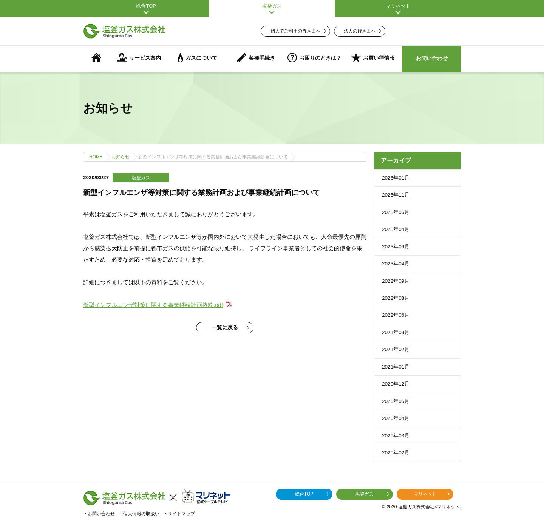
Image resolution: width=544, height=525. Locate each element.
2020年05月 (396, 401)
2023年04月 (396, 263)
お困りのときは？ (314, 57)
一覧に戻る (230, 327)
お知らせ (120, 157)
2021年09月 (396, 332)
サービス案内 (139, 57)
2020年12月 (396, 384)
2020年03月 (396, 435)
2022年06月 (396, 315)
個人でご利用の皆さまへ (298, 31)
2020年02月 (396, 452)
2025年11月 (396, 195)
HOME (96, 157)
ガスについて (197, 57)
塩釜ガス (272, 8)
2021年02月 (396, 349)
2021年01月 (396, 367)
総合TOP (146, 8)
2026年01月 (396, 178)
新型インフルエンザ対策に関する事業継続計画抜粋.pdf (153, 305)
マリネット (398, 8)
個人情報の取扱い (141, 513)
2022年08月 (396, 298)
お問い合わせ (432, 58)
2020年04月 (396, 418)
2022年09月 (396, 281)
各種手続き (256, 57)
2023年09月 (396, 246)
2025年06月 (396, 212)
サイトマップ (181, 513)
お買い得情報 (373, 57)
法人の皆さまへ (362, 31)
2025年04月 (396, 229)
